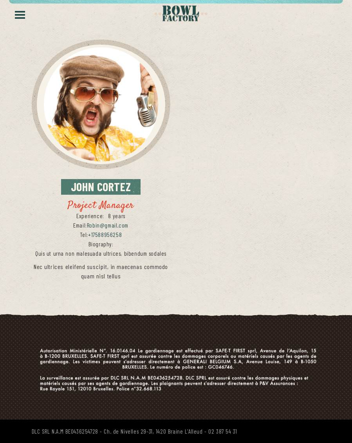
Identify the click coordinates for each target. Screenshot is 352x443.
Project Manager (101, 205)
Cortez (106, 186)
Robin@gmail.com (107, 225)
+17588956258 (105, 234)
